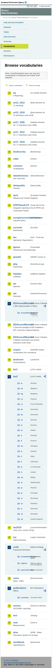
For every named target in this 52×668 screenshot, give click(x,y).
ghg (15, 264)
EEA (14, 2)
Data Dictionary (23, 17)
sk (22, 514)
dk (22, 415)
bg (22, 394)
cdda (15, 159)
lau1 (15, 369)
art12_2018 (19, 112)
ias (14, 283)
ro (22, 498)
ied (14, 293)
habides (17, 274)
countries (25, 598)
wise (15, 632)
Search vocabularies (15, 85)
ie (21, 451)
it (21, 456)
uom (15, 622)
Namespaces (9, 56)
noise (16, 578)
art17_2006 (19, 122)
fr (21, 441)
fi (21, 435)
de (22, 409)
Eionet (14, 17)
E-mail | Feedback (11, 660)
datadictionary (20, 176)
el (21, 425)
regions (24, 563)
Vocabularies (9, 46)
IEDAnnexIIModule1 (21, 303)
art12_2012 (19, 102)
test (15, 615)
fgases (16, 247)
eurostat (17, 227)
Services (7, 51)
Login (31, 6)
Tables (6, 32)
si (21, 509)
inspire (16, 350)
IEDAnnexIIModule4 (21, 337)
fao (15, 237)
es (22, 430)
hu (22, 446)
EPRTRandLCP (21, 205)
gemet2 (17, 257)
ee (22, 420)
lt (21, 462)
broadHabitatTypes (25, 557)
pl (21, 488)
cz (22, 404)
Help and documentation (14, 22)
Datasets (7, 27)
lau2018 (17, 527)
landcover (18, 359)
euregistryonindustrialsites (21, 218)
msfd (15, 547)
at (21, 383)
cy (22, 399)
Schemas (7, 41)
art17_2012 (19, 132)
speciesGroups (25, 570)
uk (22, 519)
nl (21, 482)
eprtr (15, 195)
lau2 (15, 376)
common (17, 166)
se (22, 503)
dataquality (19, 185)
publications (19, 588)
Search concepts (34, 85)
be (22, 388)
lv (21, 472)
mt (22, 477)
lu (21, 467)
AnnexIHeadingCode (25, 313)
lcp (14, 537)
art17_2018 (19, 142)
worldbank (18, 642)
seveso (17, 606)
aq (14, 93)
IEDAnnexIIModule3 (21, 324)
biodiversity (19, 152)
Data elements (10, 37)
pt (21, 493)
